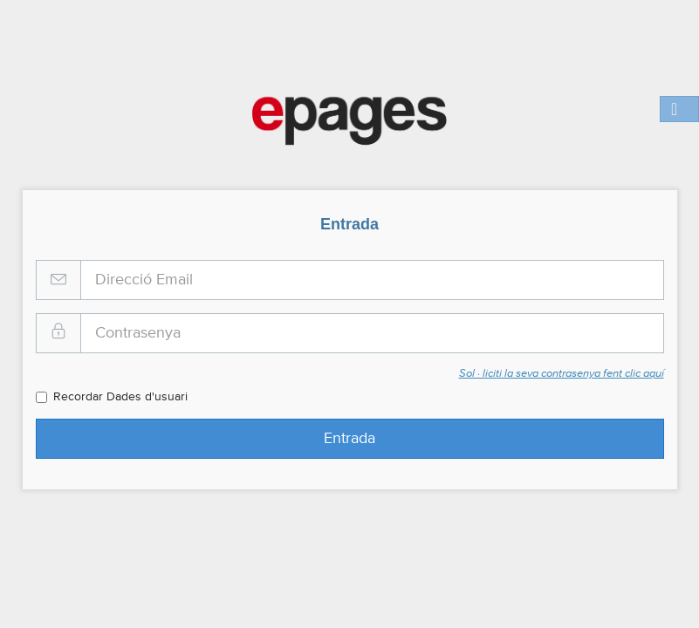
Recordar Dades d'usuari (112, 397)
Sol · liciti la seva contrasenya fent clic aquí (561, 373)
